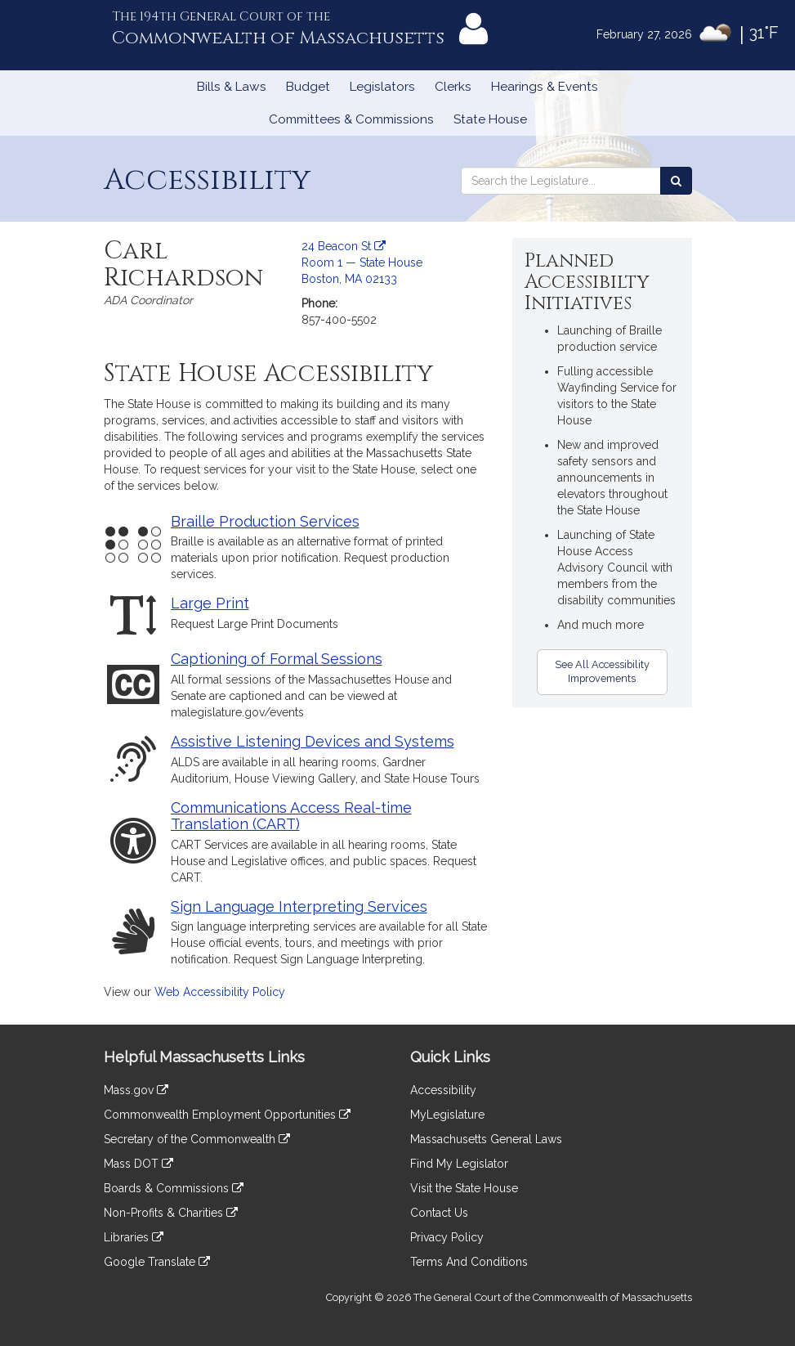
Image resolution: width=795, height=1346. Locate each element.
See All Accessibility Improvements (602, 671)
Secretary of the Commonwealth (197, 1139)
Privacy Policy (447, 1237)
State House (490, 119)
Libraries (133, 1237)
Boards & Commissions (173, 1188)
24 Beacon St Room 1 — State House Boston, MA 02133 (361, 262)
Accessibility (443, 1090)
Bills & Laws (231, 86)
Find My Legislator (459, 1163)
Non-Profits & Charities (171, 1212)
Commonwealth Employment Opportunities (227, 1114)
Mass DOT (138, 1163)
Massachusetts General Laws (486, 1139)
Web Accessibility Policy (219, 991)
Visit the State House (464, 1188)
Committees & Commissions (351, 119)
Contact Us (439, 1212)
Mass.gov (136, 1090)
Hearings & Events (544, 86)
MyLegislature (447, 1114)
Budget (308, 86)
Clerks (453, 86)
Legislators (382, 86)
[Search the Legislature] (676, 181)
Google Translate (157, 1261)
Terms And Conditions (469, 1261)
